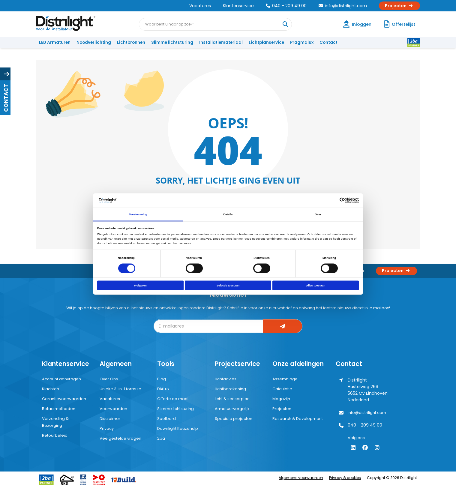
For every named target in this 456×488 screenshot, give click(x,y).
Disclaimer (110, 418)
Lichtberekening (230, 389)
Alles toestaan (315, 285)
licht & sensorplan (232, 399)
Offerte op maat (173, 399)
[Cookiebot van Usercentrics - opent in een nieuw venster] (332, 200)
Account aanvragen (61, 379)
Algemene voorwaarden (301, 477)
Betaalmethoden (58, 409)
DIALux (163, 389)
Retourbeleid (55, 435)
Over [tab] (318, 214)
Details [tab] (227, 214)
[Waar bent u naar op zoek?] (285, 24)
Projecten (399, 6)
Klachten (50, 389)
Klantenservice (238, 6)
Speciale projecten (233, 418)
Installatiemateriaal (221, 42)
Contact (329, 42)
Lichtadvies (225, 379)
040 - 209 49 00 (286, 6)
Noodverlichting (93, 42)
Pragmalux (302, 42)
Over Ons (109, 379)
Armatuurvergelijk (232, 409)
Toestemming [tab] (138, 214)
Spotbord (166, 418)
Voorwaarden (113, 409)
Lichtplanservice (266, 42)
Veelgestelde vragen (120, 438)
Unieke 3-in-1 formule (120, 389)
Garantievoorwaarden (64, 399)
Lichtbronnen (131, 42)
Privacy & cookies (345, 477)
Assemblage (285, 379)
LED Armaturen (54, 42)
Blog (161, 379)
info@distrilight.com (343, 6)
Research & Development (297, 418)
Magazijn (281, 399)
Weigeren (140, 285)
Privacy (107, 428)
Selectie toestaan (228, 285)
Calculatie (282, 389)
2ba (161, 438)
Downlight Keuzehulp (177, 428)
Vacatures (200, 6)
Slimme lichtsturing (172, 42)
